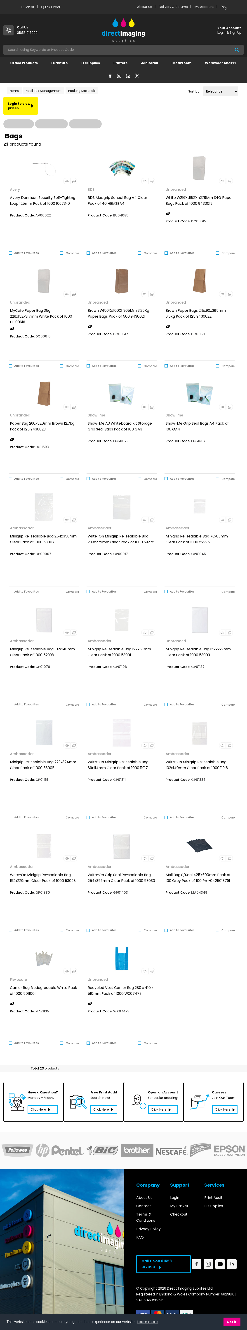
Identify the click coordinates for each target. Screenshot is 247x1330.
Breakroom (181, 63)
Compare (69, 253)
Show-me (96, 415)
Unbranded (176, 189)
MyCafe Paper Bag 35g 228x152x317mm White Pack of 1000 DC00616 (41, 316)
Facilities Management (44, 90)
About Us (144, 7)
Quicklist (27, 7)
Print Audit (213, 1194)
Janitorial (149, 63)
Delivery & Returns (173, 7)
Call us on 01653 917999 (156, 1261)
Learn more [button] (147, 1321)
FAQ (140, 1234)
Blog (223, 7)
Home (14, 90)
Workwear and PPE (221, 63)
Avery (15, 189)
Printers (120, 63)
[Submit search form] (237, 49)
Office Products (24, 63)
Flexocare (18, 979)
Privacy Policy (148, 1226)
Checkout (179, 1211)
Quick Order (50, 7)
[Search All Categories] (123, 50)
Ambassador (22, 528)
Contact (143, 1203)
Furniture (59, 63)
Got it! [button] (232, 1322)
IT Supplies (90, 63)
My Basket (179, 1203)
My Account (204, 7)
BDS (91, 189)
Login (174, 1194)
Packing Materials (82, 90)
